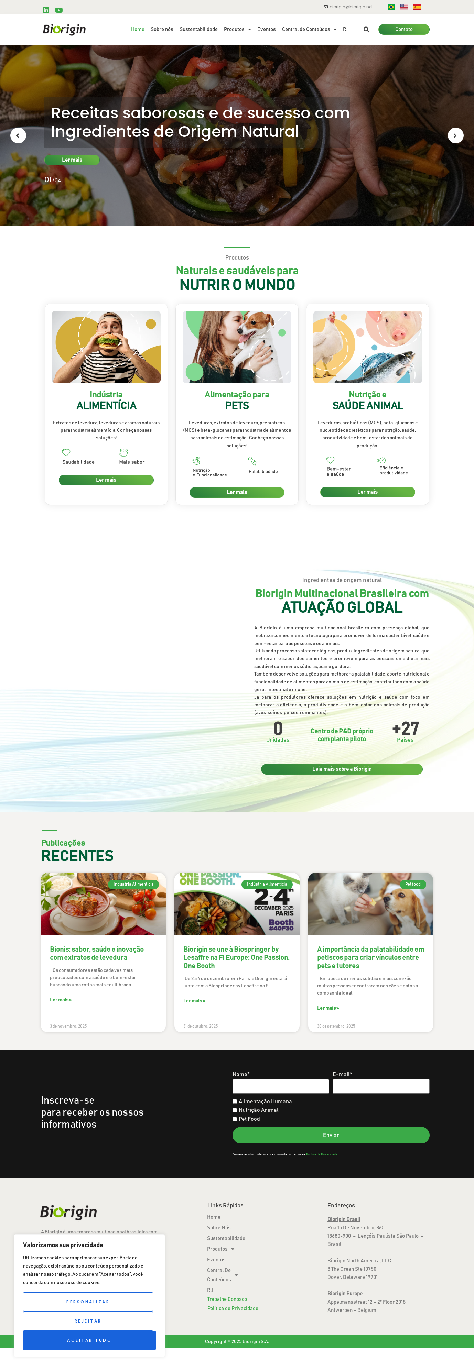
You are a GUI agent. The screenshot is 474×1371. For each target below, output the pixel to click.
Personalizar (88, 1302)
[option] (237, 135)
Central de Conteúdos (309, 29)
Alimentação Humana (262, 1101)
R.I (346, 29)
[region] (89, 1295)
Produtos (237, 29)
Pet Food (246, 1119)
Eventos (266, 29)
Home (137, 29)
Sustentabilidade (199, 29)
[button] (366, 29)
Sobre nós (162, 29)
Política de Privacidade (321, 1154)
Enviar (331, 1135)
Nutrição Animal (256, 1110)
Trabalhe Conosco (227, 1299)
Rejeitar (88, 1321)
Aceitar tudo (89, 1340)
